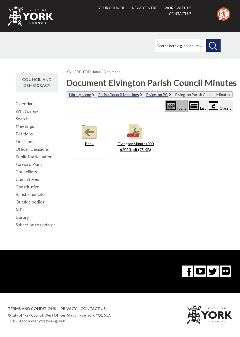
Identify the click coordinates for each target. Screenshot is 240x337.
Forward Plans (29, 164)
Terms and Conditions (32, 308)
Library (22, 217)
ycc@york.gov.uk (52, 321)
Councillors (26, 171)
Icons (176, 105)
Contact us (180, 13)
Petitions (24, 133)
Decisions (25, 141)
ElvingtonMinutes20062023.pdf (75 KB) (135, 137)
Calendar (24, 103)
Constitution (28, 186)
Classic (220, 105)
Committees (27, 179)
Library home (80, 94)
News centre (144, 8)
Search (22, 118)
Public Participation (34, 156)
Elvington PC (157, 94)
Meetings (25, 126)
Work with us (178, 8)
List (197, 105)
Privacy (69, 308)
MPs (20, 209)
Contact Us (93, 308)
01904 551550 (23, 321)
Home (96, 72)
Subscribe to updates (35, 224)
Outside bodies (30, 201)
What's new (27, 111)
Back (89, 134)
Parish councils (30, 194)
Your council (111, 8)
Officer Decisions (32, 149)
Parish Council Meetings (118, 94)
